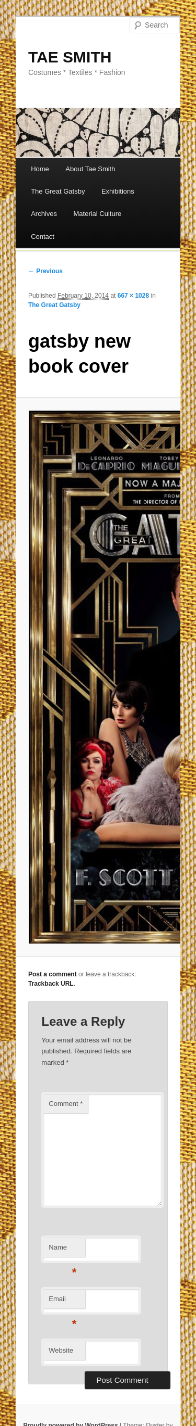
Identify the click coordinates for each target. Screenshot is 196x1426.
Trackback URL (51, 983)
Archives (44, 214)
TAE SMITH (69, 57)
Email (62, 1302)
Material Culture (97, 214)
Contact (42, 236)
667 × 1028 (133, 295)
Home (40, 169)
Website (61, 1350)
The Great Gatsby (58, 191)
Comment (66, 1103)
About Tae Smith (90, 169)
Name (62, 1250)
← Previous (45, 271)
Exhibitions (117, 191)
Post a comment (52, 974)
